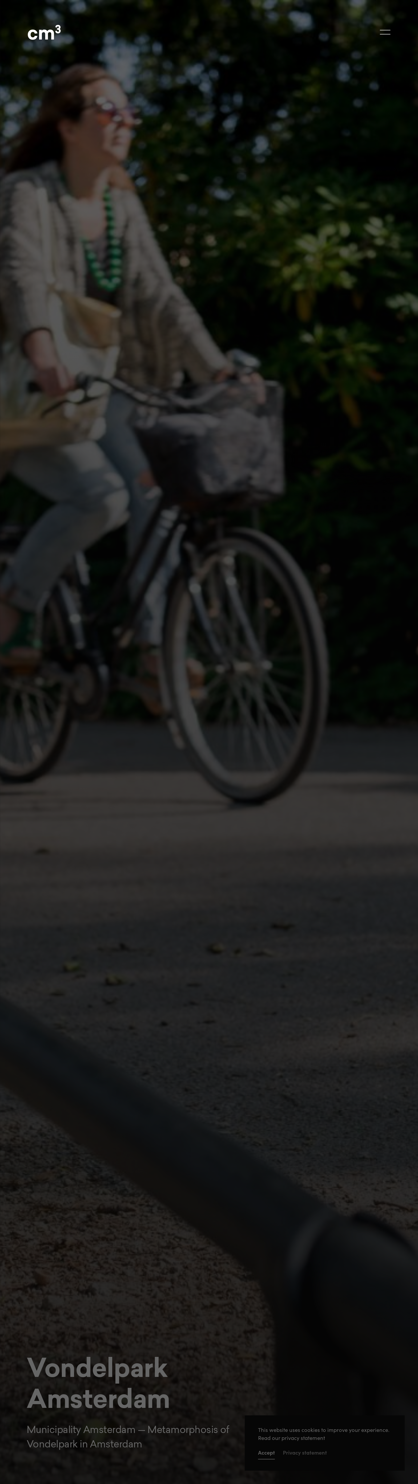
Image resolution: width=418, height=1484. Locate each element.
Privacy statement (305, 1453)
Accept (266, 1453)
